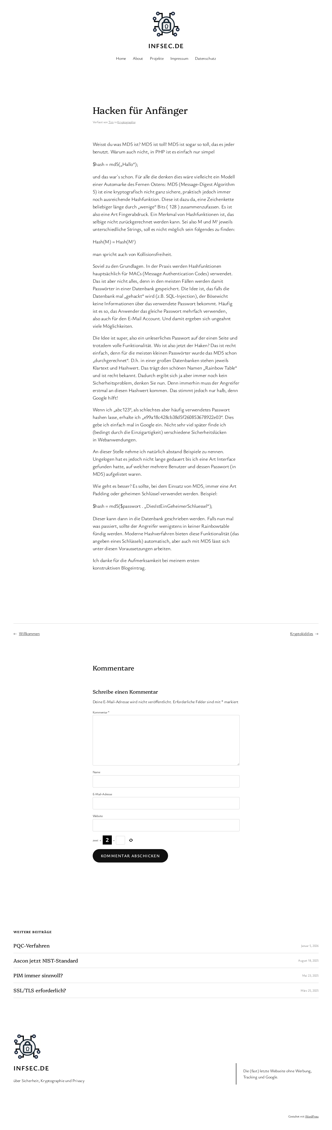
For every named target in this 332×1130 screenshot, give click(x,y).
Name (96, 772)
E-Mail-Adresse (102, 794)
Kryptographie (126, 122)
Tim (111, 122)
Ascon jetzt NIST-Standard (45, 960)
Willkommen (29, 633)
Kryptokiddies (301, 633)
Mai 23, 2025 (310, 975)
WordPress (312, 1116)
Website (98, 816)
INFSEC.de (166, 45)
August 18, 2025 (308, 960)
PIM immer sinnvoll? (38, 975)
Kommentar (101, 712)
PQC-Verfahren (31, 945)
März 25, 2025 (310, 990)
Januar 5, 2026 (310, 945)
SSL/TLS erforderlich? (39, 990)
